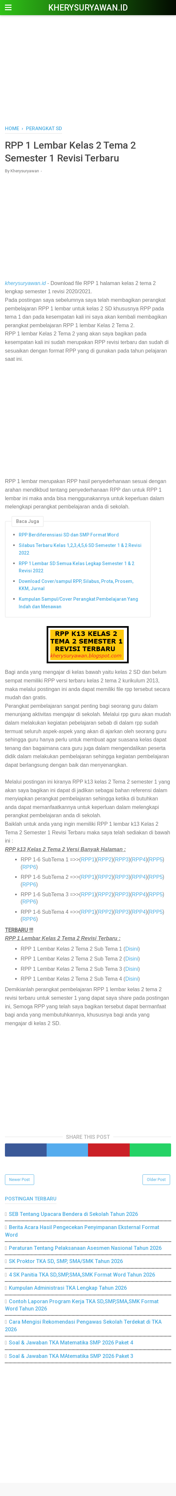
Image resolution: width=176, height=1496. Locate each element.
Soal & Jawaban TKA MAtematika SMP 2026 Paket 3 (71, 1356)
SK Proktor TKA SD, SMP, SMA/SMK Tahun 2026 (66, 1261)
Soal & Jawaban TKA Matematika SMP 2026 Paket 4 (71, 1342)
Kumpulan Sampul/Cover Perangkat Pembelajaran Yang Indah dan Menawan (78, 602)
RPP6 (29, 867)
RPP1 (88, 859)
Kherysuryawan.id (88, 8)
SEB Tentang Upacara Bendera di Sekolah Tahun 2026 (73, 1214)
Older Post (156, 1179)
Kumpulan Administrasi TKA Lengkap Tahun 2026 (68, 1288)
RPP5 (156, 859)
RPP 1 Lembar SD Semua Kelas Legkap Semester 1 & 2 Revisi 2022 (76, 567)
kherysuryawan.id (25, 283)
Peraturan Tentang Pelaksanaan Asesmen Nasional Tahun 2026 (85, 1248)
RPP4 (139, 859)
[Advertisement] (88, 69)
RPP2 (105, 859)
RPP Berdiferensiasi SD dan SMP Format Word (69, 534)
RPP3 (122, 859)
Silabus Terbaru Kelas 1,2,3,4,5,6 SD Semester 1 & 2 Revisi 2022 (80, 549)
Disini (131, 949)
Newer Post (19, 1179)
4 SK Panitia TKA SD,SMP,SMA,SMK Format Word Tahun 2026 (82, 1275)
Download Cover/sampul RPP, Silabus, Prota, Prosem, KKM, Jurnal (76, 585)
